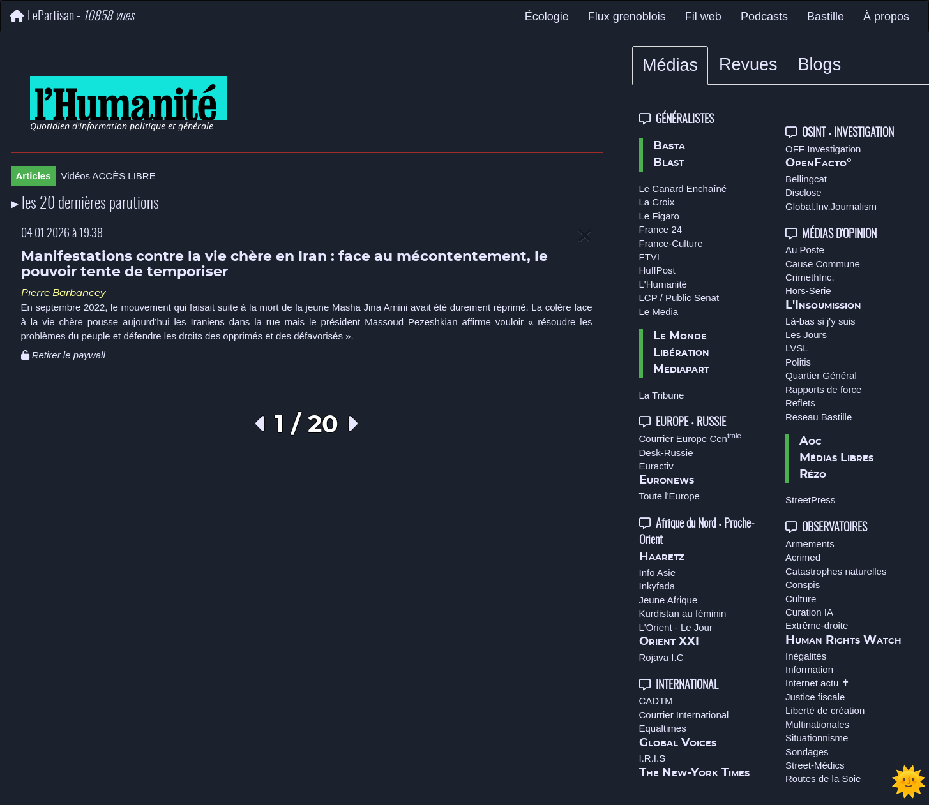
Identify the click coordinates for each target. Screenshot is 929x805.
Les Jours (806, 334)
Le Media (659, 311)
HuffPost (657, 270)
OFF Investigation (823, 149)
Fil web (703, 16)
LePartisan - (72, 16)
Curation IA (809, 612)
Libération (681, 352)
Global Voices (677, 743)
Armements (810, 543)
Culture (800, 598)
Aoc (810, 441)
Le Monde (680, 336)
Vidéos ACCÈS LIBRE (108, 175)
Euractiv (656, 466)
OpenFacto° (818, 163)
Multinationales (817, 724)
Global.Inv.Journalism (831, 206)
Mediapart (681, 369)
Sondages (807, 751)
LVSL (796, 348)
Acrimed (802, 557)
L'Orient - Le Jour (676, 627)
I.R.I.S (652, 758)
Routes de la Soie (823, 778)
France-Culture (671, 243)
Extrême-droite (816, 625)
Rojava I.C (661, 657)
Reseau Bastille (818, 416)
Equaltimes (662, 728)
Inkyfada (657, 585)
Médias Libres (836, 458)
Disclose (803, 192)
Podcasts (764, 16)
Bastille (825, 16)
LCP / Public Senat (679, 297)
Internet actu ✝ (817, 682)
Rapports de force (823, 389)
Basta (669, 146)
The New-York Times (694, 773)
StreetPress (810, 499)
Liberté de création (825, 710)
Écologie (547, 16)
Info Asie (657, 572)
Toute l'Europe (669, 496)
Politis (798, 362)
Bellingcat (806, 179)
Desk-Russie (666, 452)
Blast (668, 162)
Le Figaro (659, 215)
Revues (748, 64)
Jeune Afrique (668, 600)
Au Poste (804, 249)
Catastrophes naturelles (835, 571)
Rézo (812, 474)
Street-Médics (815, 765)
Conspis (802, 584)
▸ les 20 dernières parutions (85, 204)
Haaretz (661, 557)
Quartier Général (821, 375)
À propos (886, 16)
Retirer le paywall (63, 355)
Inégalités (805, 656)
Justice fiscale (815, 696)
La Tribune (661, 395)
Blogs (820, 64)
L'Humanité (663, 284)
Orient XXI (669, 641)
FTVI (649, 256)
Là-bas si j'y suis (820, 321)
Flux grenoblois (627, 16)
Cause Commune (822, 263)
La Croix (657, 201)
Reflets (800, 402)
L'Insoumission (823, 305)
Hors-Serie (808, 290)
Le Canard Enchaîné (683, 188)
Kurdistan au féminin (683, 613)
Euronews (666, 480)
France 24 (661, 229)
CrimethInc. (810, 277)
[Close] (585, 236)
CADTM (656, 700)
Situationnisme (816, 737)
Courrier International (684, 714)
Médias (670, 65)
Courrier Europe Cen (690, 438)
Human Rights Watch (843, 640)
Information (809, 669)
